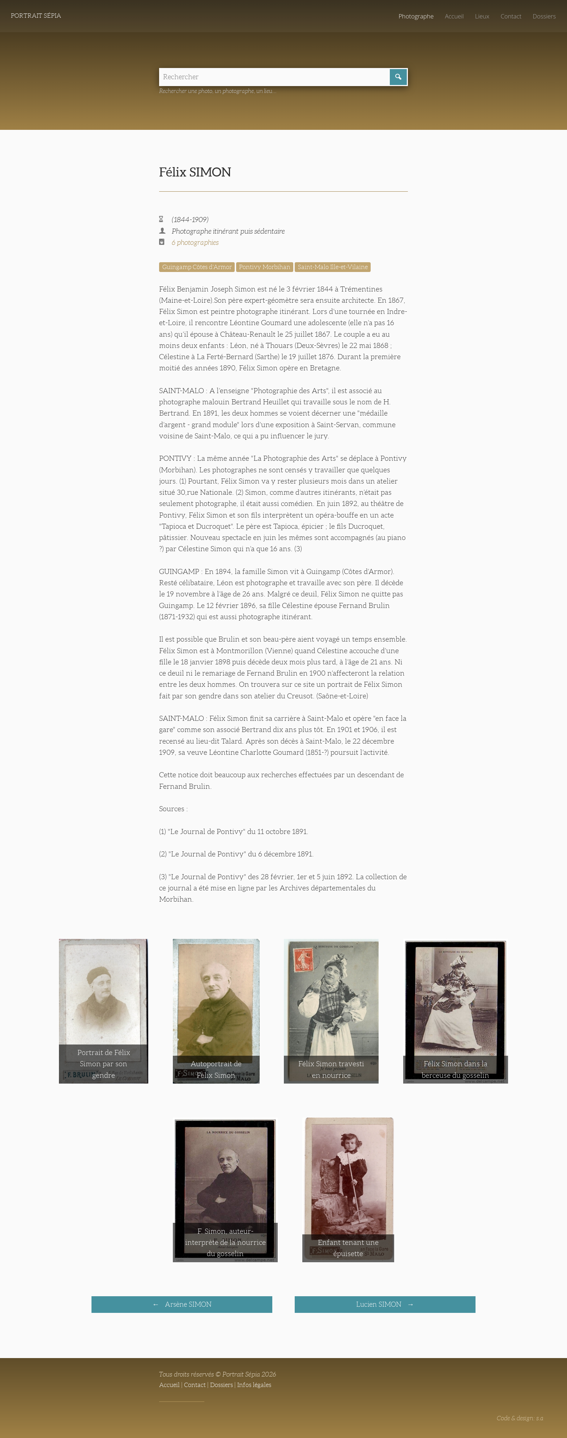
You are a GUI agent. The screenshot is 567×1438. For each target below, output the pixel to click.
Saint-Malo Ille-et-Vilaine (342, 268)
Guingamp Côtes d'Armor (199, 268)
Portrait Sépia (37, 16)
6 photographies (196, 244)
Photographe (410, 16)
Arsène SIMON (187, 1306)
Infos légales (260, 1387)
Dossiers (543, 16)
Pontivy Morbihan (271, 268)
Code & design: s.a (518, 1420)
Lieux (479, 16)
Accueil (450, 16)
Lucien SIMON (380, 1306)
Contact (509, 16)
